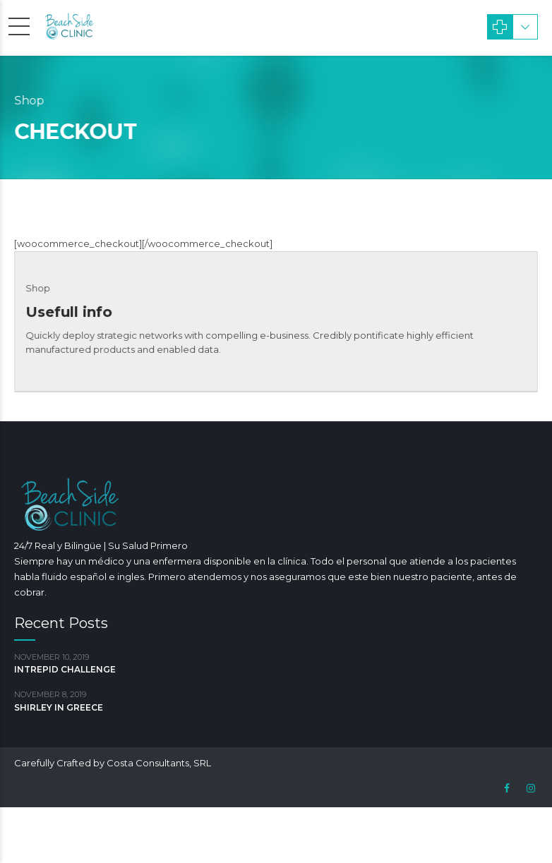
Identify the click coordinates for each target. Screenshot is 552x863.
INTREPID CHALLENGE (65, 669)
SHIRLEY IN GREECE (58, 707)
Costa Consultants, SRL (159, 762)
